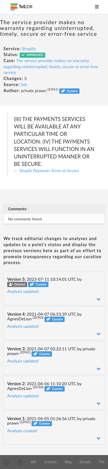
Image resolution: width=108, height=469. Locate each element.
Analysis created (22, 430)
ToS (102, 462)
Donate (85, 462)
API (33, 462)
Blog (68, 462)
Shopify (29, 48)
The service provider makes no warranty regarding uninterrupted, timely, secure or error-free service (50, 66)
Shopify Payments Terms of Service (49, 170)
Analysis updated (22, 291)
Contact (50, 462)
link (24, 84)
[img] (6, 462)
